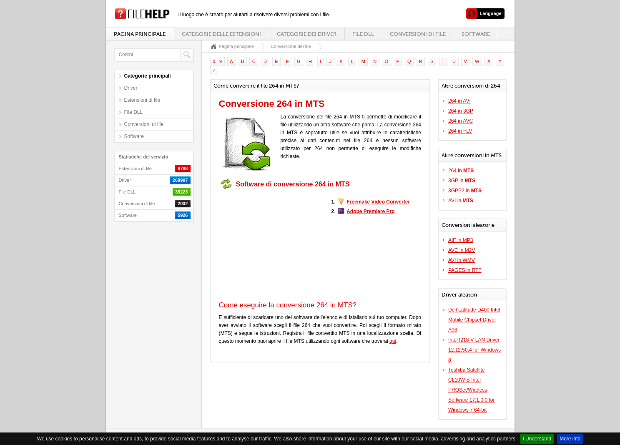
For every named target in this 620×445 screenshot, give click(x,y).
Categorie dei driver (306, 34)
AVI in (460, 201)
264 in (461, 170)
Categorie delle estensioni (221, 34)
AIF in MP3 (460, 240)
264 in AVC (460, 121)
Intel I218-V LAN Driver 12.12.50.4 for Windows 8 (474, 350)
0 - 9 (217, 61)
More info (570, 439)
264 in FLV (460, 131)
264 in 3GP (460, 111)
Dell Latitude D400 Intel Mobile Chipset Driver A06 (474, 320)
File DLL (363, 34)
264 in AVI (459, 101)
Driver (131, 88)
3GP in (461, 181)
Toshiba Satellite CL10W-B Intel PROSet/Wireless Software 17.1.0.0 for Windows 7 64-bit (471, 390)
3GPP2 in (465, 191)
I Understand (536, 439)
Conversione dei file (291, 46)
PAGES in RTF (465, 270)
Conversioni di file (418, 34)
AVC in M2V (461, 250)
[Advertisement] (271, 245)
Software (476, 34)
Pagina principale (140, 34)
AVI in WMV (461, 260)
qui (392, 341)
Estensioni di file (142, 100)
